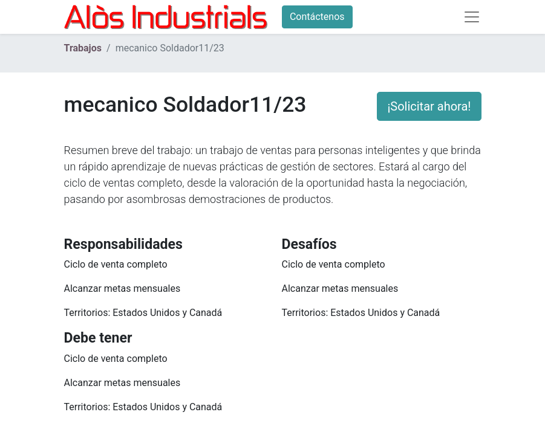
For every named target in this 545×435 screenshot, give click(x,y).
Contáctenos (317, 16)
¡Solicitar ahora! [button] (429, 106)
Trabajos (83, 48)
